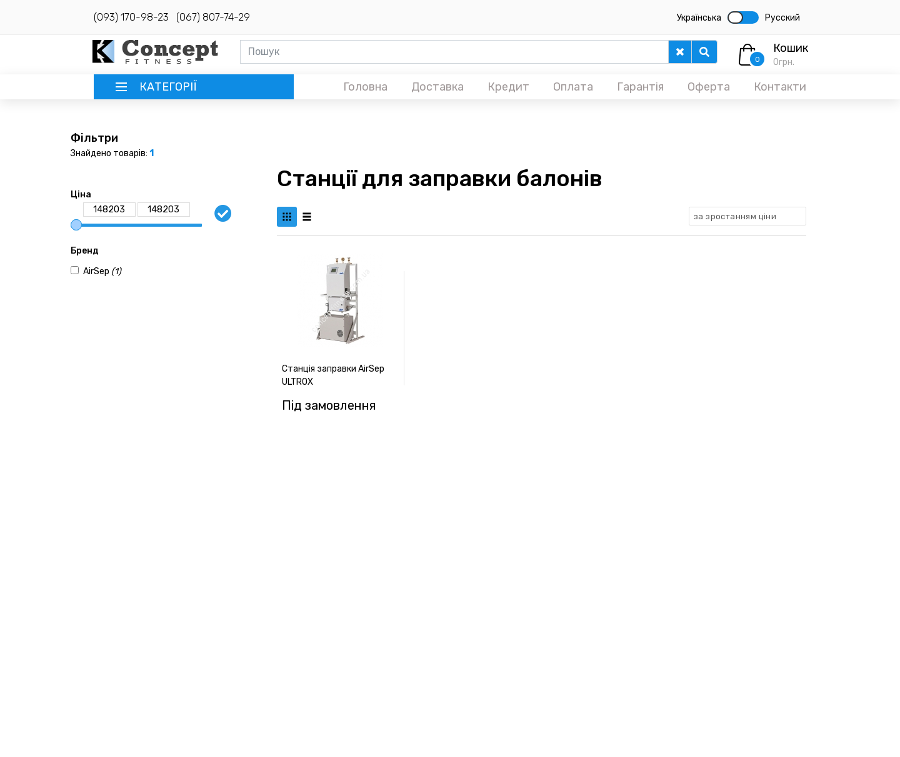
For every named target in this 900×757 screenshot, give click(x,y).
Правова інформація (682, 606)
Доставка (437, 87)
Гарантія (640, 87)
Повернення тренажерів (691, 589)
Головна (365, 87)
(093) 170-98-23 (131, 17)
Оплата (573, 87)
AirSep (102, 271)
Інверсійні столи (554, 602)
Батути (535, 636)
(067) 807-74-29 (213, 17)
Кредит (508, 87)
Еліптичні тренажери (441, 589)
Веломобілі (543, 619)
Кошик (790, 48)
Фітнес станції (428, 657)
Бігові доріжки (427, 572)
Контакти (780, 87)
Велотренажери (431, 606)
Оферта (709, 87)
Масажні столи (428, 623)
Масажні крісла (428, 640)
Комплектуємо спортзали (693, 572)
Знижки (657, 623)
